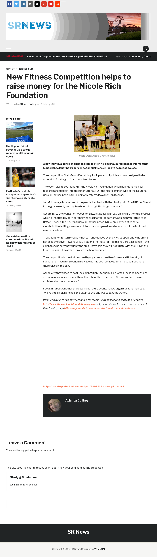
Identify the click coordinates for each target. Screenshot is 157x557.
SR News (78, 532)
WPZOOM (99, 549)
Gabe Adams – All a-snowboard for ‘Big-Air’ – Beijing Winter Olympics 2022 (21, 241)
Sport (10, 69)
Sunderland (24, 69)
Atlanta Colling (28, 104)
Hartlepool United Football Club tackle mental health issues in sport (20, 151)
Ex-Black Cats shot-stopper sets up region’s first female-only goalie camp (21, 196)
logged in (26, 450)
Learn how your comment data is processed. (77, 467)
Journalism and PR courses (23, 484)
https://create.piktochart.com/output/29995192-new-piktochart (83, 386)
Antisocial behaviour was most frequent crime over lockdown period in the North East (58, 56)
